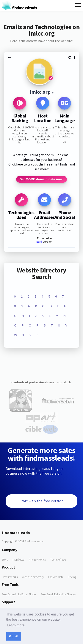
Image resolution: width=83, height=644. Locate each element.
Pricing (72, 577)
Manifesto (19, 559)
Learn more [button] (16, 625)
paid (39, 242)
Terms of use (58, 559)
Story (5, 559)
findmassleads (19, 7)
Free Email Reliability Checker (58, 594)
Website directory (33, 577)
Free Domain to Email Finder (19, 594)
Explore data (56, 577)
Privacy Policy (37, 559)
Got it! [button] (13, 636)
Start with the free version (41, 500)
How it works (10, 577)
